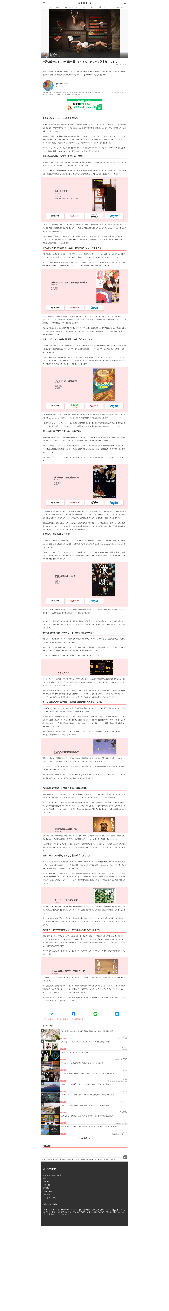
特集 (45, 1178)
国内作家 (63, 1160)
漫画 (92, 7)
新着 (57, 7)
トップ (49, 7)
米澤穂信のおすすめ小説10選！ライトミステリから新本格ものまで (91, 1160)
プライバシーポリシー (51, 1198)
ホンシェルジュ (47, 1160)
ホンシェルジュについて (52, 1175)
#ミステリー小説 (66, 1019)
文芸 (83, 7)
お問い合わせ (48, 1191)
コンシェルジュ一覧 (70, 7)
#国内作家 (79, 1019)
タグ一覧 (46, 1185)
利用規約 (46, 1188)
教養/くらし (102, 7)
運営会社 (46, 1194)
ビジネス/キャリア (118, 7)
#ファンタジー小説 (50, 1019)
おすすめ (46, 1181)
